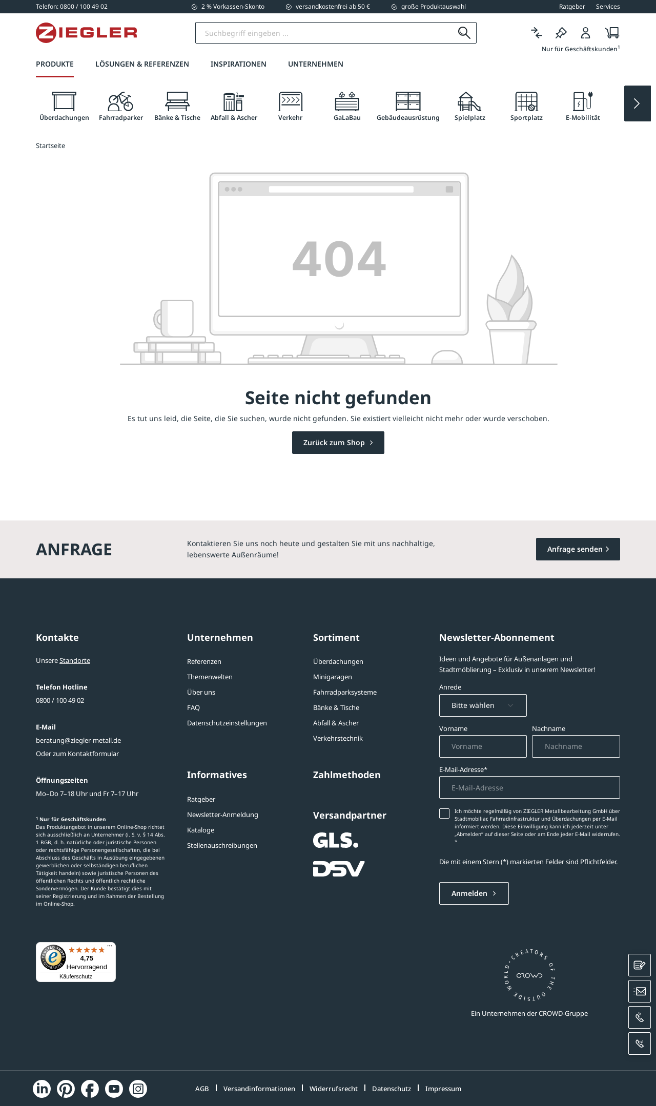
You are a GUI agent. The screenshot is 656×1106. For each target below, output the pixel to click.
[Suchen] (464, 33)
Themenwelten (210, 676)
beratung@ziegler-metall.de (78, 740)
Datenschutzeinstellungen (227, 722)
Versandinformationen (259, 1088)
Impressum (443, 1088)
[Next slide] (637, 103)
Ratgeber (201, 799)
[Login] (585, 33)
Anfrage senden (575, 549)
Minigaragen (332, 676)
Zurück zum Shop (335, 442)
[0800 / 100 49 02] (72, 6)
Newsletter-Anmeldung (222, 814)
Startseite (50, 145)
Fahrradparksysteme (345, 692)
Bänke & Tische (336, 707)
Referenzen (204, 661)
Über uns (201, 692)
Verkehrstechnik (338, 738)
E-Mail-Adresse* (463, 769)
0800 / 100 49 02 (60, 700)
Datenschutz (391, 1088)
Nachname (548, 728)
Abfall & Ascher (336, 722)
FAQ (193, 707)
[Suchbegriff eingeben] (324, 33)
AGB (202, 1088)
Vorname (453, 728)
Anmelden (470, 893)
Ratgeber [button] (572, 7)
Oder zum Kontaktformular (77, 753)
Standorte (74, 660)
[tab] (64, 107)
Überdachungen (338, 661)
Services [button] (608, 7)
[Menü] (110, 948)
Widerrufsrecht (334, 1088)
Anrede (450, 687)
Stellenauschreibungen (222, 845)
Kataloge (200, 829)
